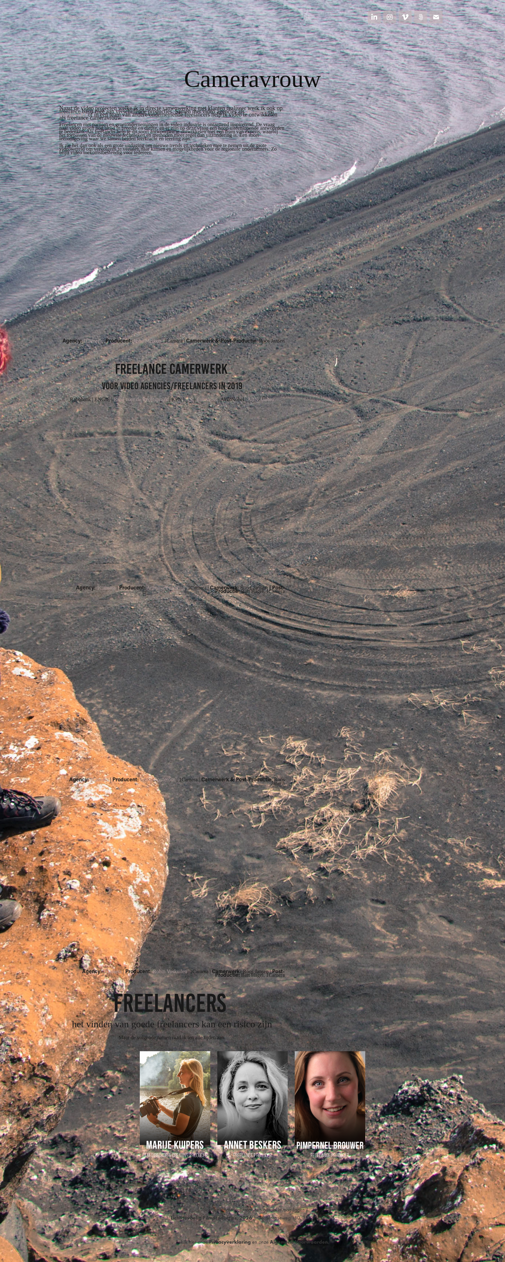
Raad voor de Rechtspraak (141, 399)
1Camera (256, 111)
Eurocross (206, 399)
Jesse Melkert (147, 341)
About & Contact (160, 17)
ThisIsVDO (72, 114)
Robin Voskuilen (170, 971)
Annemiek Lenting (166, 587)
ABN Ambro (260, 399)
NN (189, 399)
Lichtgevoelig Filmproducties (67, 17)
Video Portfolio (117, 17)
